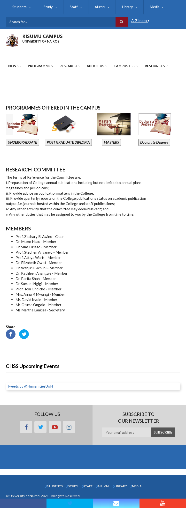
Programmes (40, 66)
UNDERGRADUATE (22, 142)
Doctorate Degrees (154, 142)
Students (19, 7)
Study (47, 7)
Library (124, 7)
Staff (72, 7)
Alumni (97, 7)
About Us (95, 66)
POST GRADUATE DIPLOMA (68, 142)
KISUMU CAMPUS (42, 36)
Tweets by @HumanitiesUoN (30, 386)
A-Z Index (140, 20)
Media (150, 7)
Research (68, 66)
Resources (155, 66)
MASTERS (111, 142)
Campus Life (124, 66)
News (13, 66)
